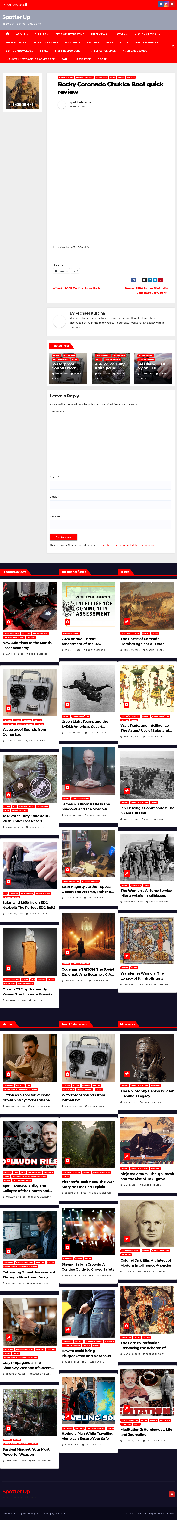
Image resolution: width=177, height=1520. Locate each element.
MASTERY (71, 42)
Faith (66, 59)
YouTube (131, 77)
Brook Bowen (35, 741)
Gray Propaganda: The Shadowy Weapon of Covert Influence (27, 1368)
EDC (123, 42)
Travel (75, 360)
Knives (51, 980)
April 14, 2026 (73, 650)
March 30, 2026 (15, 654)
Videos (121, 77)
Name (54, 477)
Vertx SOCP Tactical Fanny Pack (76, 288)
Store (102, 59)
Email (54, 496)
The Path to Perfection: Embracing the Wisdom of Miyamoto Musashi (143, 1348)
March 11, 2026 (73, 815)
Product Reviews (45, 42)
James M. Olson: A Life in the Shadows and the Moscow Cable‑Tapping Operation (86, 809)
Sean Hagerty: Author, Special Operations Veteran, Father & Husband (87, 892)
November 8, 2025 (16, 1460)
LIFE (109, 42)
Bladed (6, 806)
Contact (142, 1513)
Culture (19, 1085)
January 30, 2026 (16, 1106)
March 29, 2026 (15, 741)
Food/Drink (165, 1420)
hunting (56, 356)
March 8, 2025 (132, 1354)
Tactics (124, 720)
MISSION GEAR (15, 42)
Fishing (17, 720)
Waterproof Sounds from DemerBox (64, 368)
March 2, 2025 (132, 1441)
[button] (173, 46)
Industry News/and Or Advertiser (30, 59)
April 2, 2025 (131, 819)
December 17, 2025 (17, 1374)
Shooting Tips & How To (13, 637)
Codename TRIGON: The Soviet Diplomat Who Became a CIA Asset (88, 974)
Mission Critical (66, 77)
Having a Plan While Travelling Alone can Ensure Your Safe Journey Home (87, 1438)
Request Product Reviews (162, 1513)
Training (31, 637)
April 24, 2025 (132, 650)
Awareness (8, 1085)
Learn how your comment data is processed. (127, 545)
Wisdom (6, 1180)
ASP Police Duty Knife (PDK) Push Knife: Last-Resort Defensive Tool (26, 821)
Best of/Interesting (70, 34)
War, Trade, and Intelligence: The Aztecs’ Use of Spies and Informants (144, 730)
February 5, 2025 (134, 902)
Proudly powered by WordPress (18, 1513)
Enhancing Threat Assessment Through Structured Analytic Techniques (29, 1277)
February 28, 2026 (76, 980)
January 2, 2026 (15, 1283)
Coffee (144, 1420)
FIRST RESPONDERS (68, 50)
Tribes (155, 633)
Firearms (26, 633)
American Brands (135, 50)
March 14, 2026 (74, 733)
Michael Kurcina (82, 102)
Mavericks (136, 885)
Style (44, 50)
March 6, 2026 (73, 898)
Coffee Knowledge (19, 50)
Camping (7, 720)
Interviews (99, 34)
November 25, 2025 (76, 1275)
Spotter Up (16, 17)
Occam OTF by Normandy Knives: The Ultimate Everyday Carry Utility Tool (28, 994)
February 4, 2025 (134, 984)
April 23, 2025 (132, 737)
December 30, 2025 (76, 1193)
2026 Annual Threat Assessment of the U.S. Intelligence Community (82, 644)
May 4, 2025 (130, 1102)
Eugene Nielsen (37, 654)
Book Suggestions (71, 881)
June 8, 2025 (72, 1362)
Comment (57, 411)
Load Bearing (27, 893)
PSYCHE (92, 42)
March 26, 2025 (133, 1271)
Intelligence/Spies (103, 50)
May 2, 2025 (130, 1185)
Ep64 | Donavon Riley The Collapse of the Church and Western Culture (26, 1191)
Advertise (83, 59)
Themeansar (61, 1513)
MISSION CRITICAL (146, 34)
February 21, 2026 (16, 1000)
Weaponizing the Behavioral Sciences (20, 1089)
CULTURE (41, 34)
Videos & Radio (146, 42)
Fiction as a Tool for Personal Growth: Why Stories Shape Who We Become (27, 1100)
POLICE (98, 360)
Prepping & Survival (71, 1345)
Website (55, 516)
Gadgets (27, 720)
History (120, 34)
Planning (40, 1263)
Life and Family (34, 1172)
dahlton (35, 1000)
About (21, 34)
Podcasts (48, 1172)
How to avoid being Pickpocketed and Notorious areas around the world (86, 1356)
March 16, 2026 (15, 827)
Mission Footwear (84, 77)
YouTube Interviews (22, 1180)
